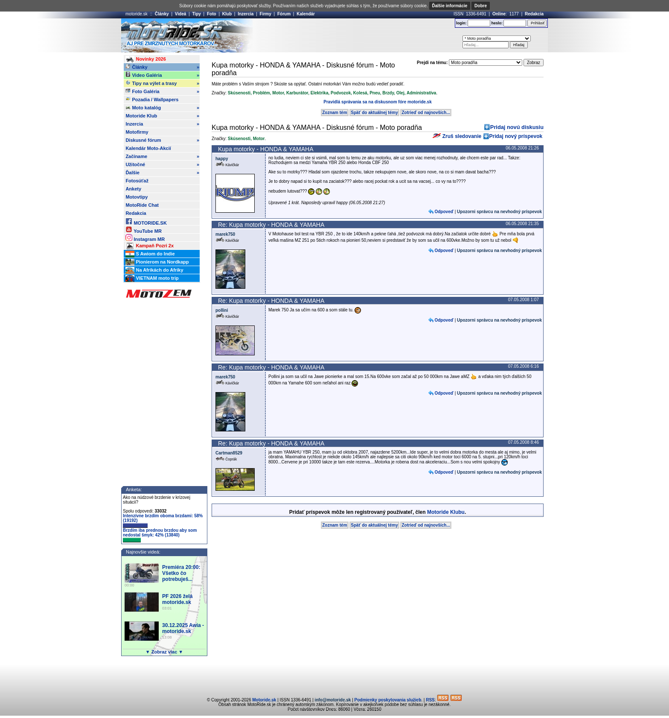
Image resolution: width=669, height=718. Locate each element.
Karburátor (297, 93)
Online (499, 14)
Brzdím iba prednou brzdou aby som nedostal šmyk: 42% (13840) (160, 535)
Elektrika (320, 93)
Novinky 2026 (145, 59)
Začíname (162, 156)
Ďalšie (162, 172)
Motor (278, 93)
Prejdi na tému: (432, 62)
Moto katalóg (162, 107)
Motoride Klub (162, 115)
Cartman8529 (228, 453)
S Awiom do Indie (150, 254)
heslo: (497, 23)
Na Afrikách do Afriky (154, 270)
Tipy (196, 14)
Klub (227, 14)
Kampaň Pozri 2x (149, 246)
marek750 (225, 234)
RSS (430, 699)
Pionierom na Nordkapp (157, 262)
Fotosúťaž (136, 180)
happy (221, 158)
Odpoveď (443, 211)
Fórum (284, 14)
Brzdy (388, 93)
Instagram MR (145, 237)
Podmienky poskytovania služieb (388, 699)
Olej (400, 93)
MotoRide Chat (142, 205)
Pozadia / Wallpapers (151, 99)
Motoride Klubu (446, 512)
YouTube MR (143, 229)
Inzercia (245, 14)
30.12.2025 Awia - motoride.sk (183, 628)
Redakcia (534, 14)
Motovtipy (136, 196)
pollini (221, 310)
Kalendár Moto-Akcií (148, 148)
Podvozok (341, 93)
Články (162, 14)
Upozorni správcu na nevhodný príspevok (499, 211)
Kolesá (360, 93)
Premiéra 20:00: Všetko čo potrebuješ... (181, 573)
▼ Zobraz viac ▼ (164, 651)
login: (461, 23)
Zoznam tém (334, 112)
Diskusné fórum (162, 140)
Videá (180, 14)
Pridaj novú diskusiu (517, 127)
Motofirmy (136, 132)
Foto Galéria (162, 91)
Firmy (265, 14)
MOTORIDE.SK (145, 221)
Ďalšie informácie (450, 5)
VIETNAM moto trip (151, 278)
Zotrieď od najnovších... (425, 112)
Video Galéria (162, 75)
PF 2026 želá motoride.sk (177, 599)
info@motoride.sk (333, 699)
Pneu (374, 93)
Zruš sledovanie (457, 136)
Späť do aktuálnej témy (374, 112)
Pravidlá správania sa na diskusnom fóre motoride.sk (377, 102)
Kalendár (306, 14)
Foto (211, 14)
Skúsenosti (239, 93)
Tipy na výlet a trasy (162, 83)
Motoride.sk (264, 699)
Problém (261, 93)
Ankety (133, 188)
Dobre (480, 5)
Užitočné (162, 164)
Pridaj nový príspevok (516, 136)
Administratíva (421, 93)
